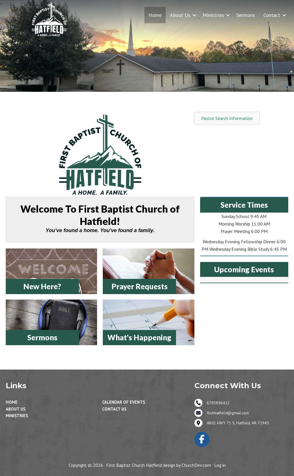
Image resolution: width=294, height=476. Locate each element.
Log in (220, 465)
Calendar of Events (123, 402)
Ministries (213, 15)
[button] (194, 15)
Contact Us (114, 409)
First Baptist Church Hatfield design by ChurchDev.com (158, 465)
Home (155, 15)
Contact (271, 15)
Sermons (245, 15)
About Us (180, 15)
